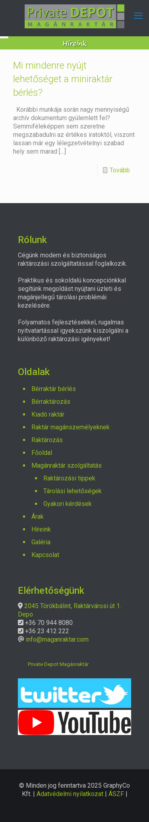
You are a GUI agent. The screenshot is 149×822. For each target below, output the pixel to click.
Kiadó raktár (47, 414)
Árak (37, 516)
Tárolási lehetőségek (72, 491)
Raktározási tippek (69, 478)
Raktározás (47, 440)
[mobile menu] (138, 16)
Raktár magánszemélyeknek (70, 427)
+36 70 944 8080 (49, 622)
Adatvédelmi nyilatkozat (70, 794)
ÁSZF (116, 794)
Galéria (40, 542)
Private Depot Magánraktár (58, 664)
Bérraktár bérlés (53, 389)
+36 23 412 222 (47, 631)
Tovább (120, 170)
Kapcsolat (45, 555)
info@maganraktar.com (57, 639)
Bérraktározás (50, 401)
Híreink (41, 529)
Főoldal (41, 452)
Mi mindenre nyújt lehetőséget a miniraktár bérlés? (62, 79)
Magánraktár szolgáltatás (66, 465)
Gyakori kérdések (67, 504)
